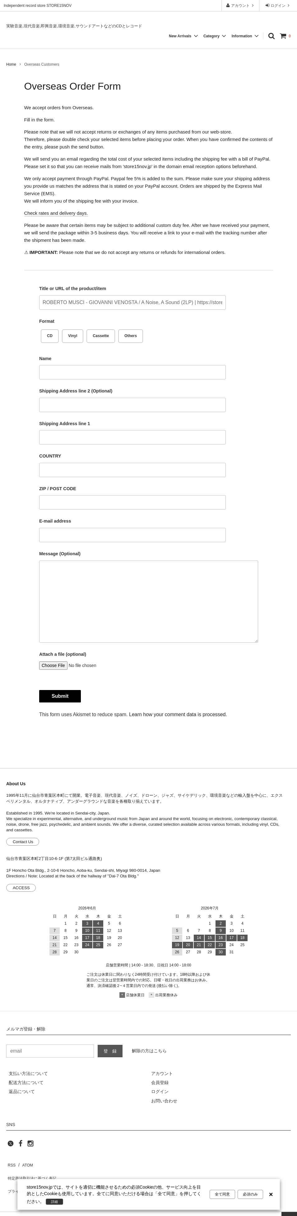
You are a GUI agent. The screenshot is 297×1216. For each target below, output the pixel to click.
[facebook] (20, 1145)
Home (11, 64)
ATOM (25, 1163)
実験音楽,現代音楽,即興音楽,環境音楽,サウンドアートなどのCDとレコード (74, 26)
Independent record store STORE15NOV (38, 5)
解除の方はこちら (149, 1050)
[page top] (289, 1208)
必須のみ (250, 1195)
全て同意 (222, 1195)
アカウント (240, 5)
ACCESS (21, 887)
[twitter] (10, 1145)
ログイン (278, 5)
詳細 (55, 1202)
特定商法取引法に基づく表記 (34, 1172)
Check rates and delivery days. (56, 213)
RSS (10, 1163)
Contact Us (23, 841)
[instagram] (30, 1145)
